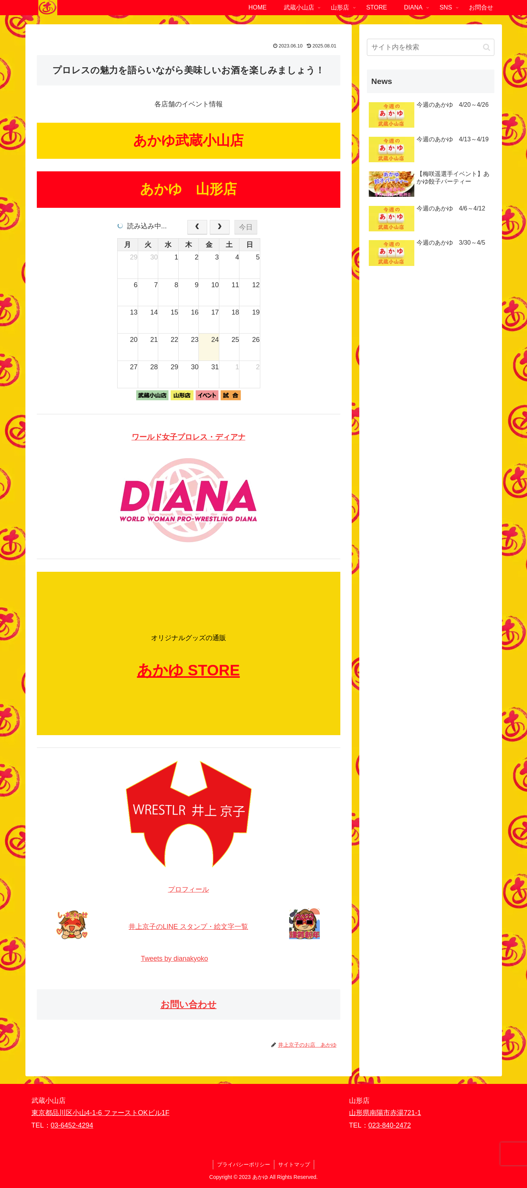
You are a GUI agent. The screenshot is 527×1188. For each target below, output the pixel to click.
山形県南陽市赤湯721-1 (385, 1113)
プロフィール (188, 889)
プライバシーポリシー (243, 1164)
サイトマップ (294, 1164)
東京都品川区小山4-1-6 (67, 1113)
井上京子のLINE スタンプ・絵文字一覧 (188, 926)
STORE (214, 670)
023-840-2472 (389, 1125)
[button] (486, 47)
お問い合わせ (188, 1004)
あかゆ (160, 670)
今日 (246, 227)
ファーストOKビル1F (137, 1113)
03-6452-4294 (72, 1125)
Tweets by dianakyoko (174, 958)
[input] (430, 47)
